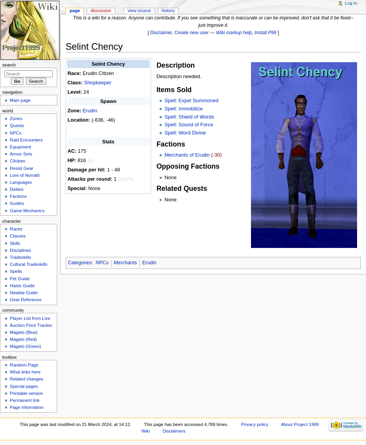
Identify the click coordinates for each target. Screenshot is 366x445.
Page (75, 10)
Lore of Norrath (25, 175)
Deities (16, 189)
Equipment (20, 147)
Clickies (17, 161)
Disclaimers (173, 431)
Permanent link (24, 400)
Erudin (90, 110)
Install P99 (265, 32)
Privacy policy (254, 424)
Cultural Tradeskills (28, 264)
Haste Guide (22, 285)
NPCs (102, 262)
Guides (17, 203)
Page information (27, 407)
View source (139, 10)
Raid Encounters (26, 140)
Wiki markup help (234, 32)
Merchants (125, 262)
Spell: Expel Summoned (191, 100)
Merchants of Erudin (186, 155)
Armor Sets (21, 154)
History (168, 10)
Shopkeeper (97, 83)
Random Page (24, 365)
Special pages (24, 386)
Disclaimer (161, 32)
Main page (20, 100)
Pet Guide (20, 278)
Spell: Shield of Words (189, 117)
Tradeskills (20, 257)
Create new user (191, 32)
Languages (21, 182)
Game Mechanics (27, 210)
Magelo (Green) (25, 346)
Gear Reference (26, 299)
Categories (80, 262)
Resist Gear (21, 168)
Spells (16, 271)
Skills (15, 243)
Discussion (101, 10)
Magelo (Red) (23, 339)
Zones (16, 118)
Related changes (26, 379)
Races (16, 229)
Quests (17, 125)
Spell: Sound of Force (188, 124)
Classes (18, 236)
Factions (18, 196)
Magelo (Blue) (23, 332)
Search (9, 65)
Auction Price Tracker (31, 325)
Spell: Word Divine (185, 133)
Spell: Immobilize (183, 109)
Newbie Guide (24, 292)
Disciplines (20, 250)
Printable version (26, 393)
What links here (25, 372)
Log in (351, 3)
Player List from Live (30, 318)
